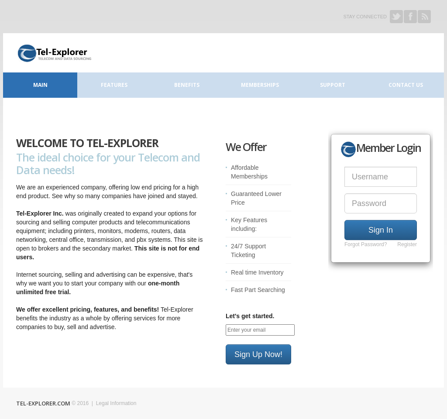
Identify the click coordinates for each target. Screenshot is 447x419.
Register (407, 244)
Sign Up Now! (258, 354)
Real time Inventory (257, 272)
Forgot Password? (365, 244)
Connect (53, 53)
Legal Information (116, 403)
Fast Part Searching (258, 289)
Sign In (380, 230)
